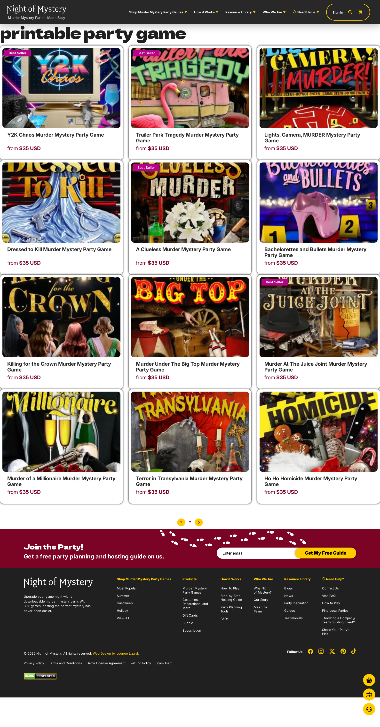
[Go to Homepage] (36, 12)
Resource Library (238, 12)
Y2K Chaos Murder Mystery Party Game (55, 135)
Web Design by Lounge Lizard (115, 653)
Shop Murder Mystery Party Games (156, 12)
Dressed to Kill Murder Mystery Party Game (59, 249)
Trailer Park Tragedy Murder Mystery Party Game (187, 138)
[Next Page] (199, 522)
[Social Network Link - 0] (310, 651)
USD (24, 148)
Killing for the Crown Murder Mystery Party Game (59, 367)
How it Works (204, 12)
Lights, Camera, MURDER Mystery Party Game (312, 138)
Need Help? (304, 12)
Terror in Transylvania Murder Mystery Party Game (189, 481)
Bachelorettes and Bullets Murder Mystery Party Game (315, 252)
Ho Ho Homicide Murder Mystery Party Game (310, 481)
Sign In (337, 12)
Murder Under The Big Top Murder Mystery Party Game (188, 367)
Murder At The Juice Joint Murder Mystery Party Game (315, 367)
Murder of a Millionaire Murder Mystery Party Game (61, 481)
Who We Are (272, 12)
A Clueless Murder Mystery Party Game (183, 249)
